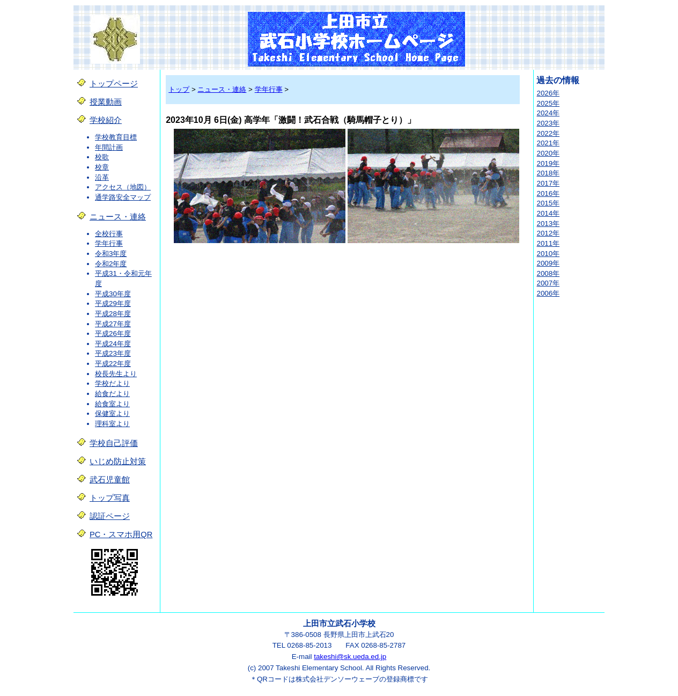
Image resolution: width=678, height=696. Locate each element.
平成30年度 (113, 294)
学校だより (112, 383)
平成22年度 (113, 364)
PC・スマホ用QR (121, 534)
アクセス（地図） (123, 187)
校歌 (102, 157)
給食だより (112, 394)
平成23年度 (113, 353)
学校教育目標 (116, 137)
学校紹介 (106, 120)
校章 (102, 167)
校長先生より (116, 374)
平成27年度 (113, 324)
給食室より (112, 404)
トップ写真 (110, 498)
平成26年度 (113, 333)
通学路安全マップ (123, 197)
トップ (178, 89)
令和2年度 (111, 264)
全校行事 (109, 234)
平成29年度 (113, 303)
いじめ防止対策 (118, 461)
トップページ (114, 83)
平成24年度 (113, 344)
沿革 (102, 177)
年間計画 (109, 147)
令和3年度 (111, 254)
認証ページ (110, 516)
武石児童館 (110, 479)
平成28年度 (113, 314)
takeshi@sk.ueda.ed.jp (350, 657)
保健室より (112, 413)
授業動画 (106, 102)
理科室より (112, 424)
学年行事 (109, 243)
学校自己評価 (114, 443)
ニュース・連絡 (118, 217)
